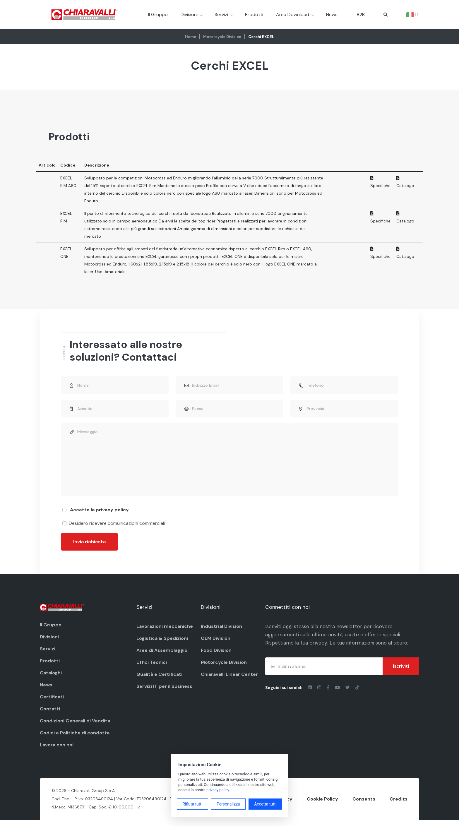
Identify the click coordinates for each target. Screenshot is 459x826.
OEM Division (215, 643)
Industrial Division (221, 631)
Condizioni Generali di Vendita (75, 726)
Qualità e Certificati (159, 679)
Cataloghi (51, 678)
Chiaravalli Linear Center (229, 679)
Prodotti (254, 14)
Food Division (216, 655)
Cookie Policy (322, 804)
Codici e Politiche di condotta (74, 738)
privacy (320, 648)
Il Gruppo (158, 14)
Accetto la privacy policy (99, 515)
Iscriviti (401, 672)
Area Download (292, 14)
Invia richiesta (89, 547)
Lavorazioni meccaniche (164, 631)
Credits (398, 804)
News (332, 14)
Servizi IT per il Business (164, 691)
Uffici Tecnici (151, 667)
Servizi (221, 14)
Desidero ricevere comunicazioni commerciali (117, 528)
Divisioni (189, 14)
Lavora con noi (56, 750)
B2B (361, 14)
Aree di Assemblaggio (161, 655)
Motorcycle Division (222, 36)
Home (190, 36)
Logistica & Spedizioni (162, 643)
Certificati (52, 702)
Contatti (50, 714)
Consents (363, 804)
